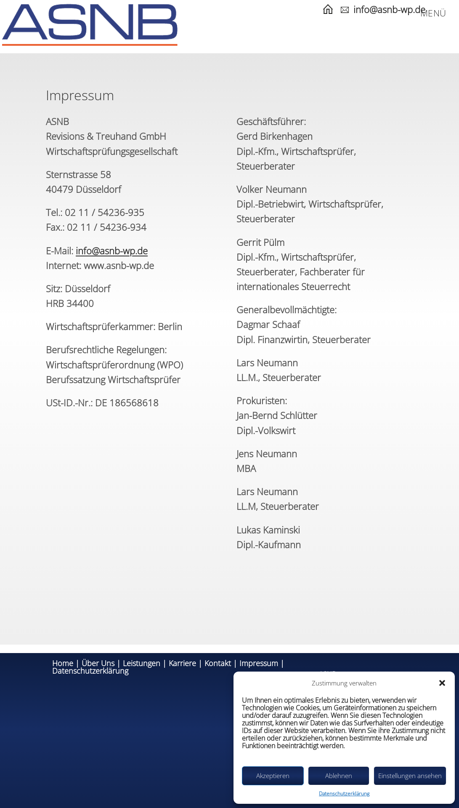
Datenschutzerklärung (344, 793)
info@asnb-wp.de (389, 9)
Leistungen (141, 663)
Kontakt (217, 663)
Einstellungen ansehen (410, 775)
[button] (442, 683)
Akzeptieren (272, 775)
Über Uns (98, 663)
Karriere (182, 663)
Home (62, 663)
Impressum (258, 663)
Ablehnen (338, 775)
